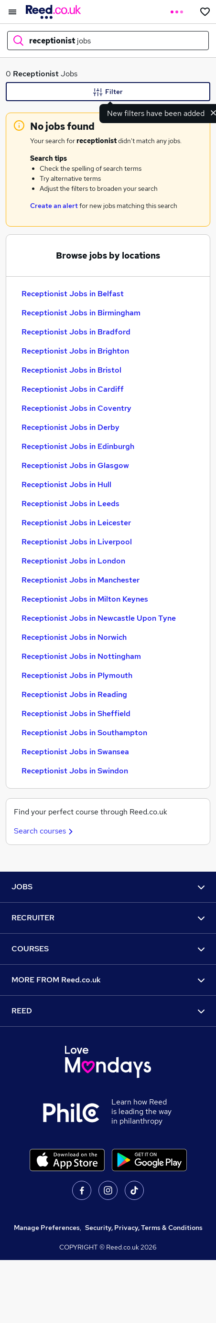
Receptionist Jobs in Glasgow (75, 465)
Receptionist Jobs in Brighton (75, 351)
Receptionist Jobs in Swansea (75, 752)
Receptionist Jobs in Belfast (73, 294)
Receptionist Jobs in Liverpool (77, 542)
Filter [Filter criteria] (108, 92)
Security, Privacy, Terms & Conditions (144, 1227)
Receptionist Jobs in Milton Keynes (85, 599)
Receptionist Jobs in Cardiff (73, 389)
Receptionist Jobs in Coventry (76, 408)
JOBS (108, 887)
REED (108, 1011)
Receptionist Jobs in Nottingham (81, 656)
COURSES (108, 949)
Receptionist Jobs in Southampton (84, 733)
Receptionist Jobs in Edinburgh (78, 446)
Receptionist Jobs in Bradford (76, 332)
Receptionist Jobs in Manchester (81, 580)
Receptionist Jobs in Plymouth (77, 675)
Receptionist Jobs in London (73, 561)
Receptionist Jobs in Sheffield (76, 713)
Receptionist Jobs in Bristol (71, 370)
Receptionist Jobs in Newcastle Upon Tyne (99, 618)
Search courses (45, 831)
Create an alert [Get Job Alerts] (54, 205)
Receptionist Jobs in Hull (66, 484)
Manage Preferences (47, 1227)
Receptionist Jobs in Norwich (74, 637)
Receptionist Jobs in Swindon (75, 771)
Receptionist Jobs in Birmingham (81, 313)
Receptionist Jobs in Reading (74, 694)
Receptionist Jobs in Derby (70, 427)
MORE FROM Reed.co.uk (108, 980)
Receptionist (36, 74)
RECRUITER (108, 918)
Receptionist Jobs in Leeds (70, 504)
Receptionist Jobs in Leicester (76, 523)
